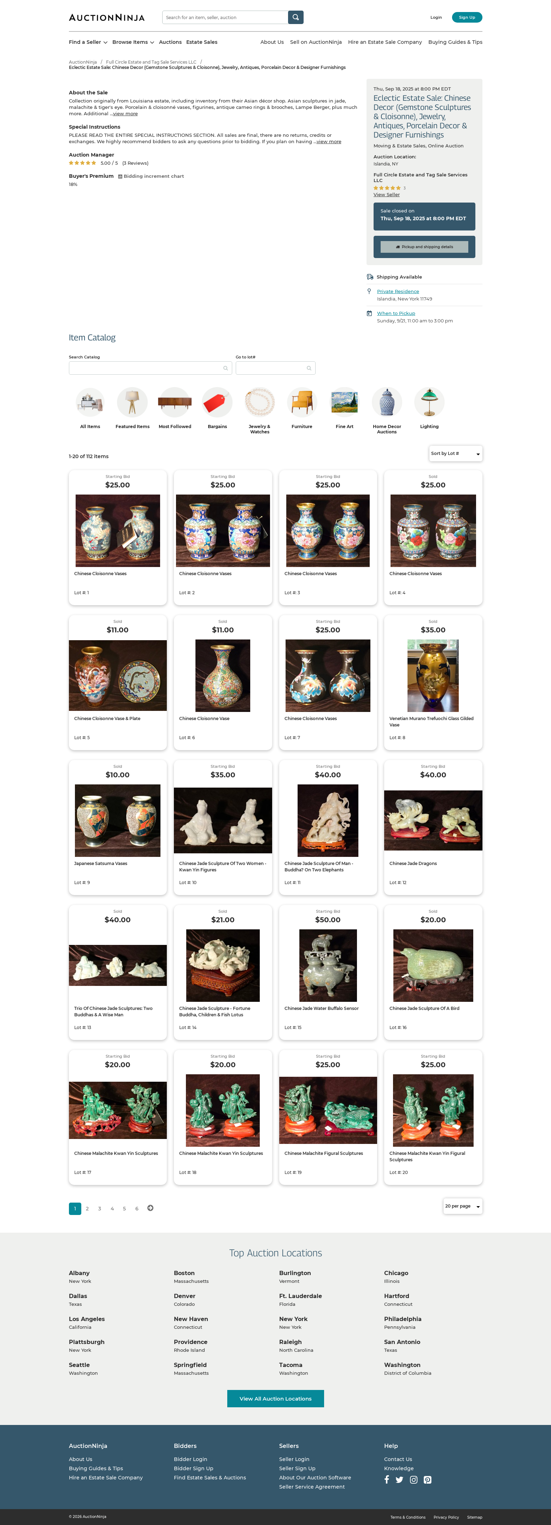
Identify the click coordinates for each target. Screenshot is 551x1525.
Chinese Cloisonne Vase (204, 718)
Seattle (79, 1365)
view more (125, 113)
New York (293, 1319)
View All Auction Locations (276, 1398)
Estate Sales (201, 42)
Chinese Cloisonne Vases (100, 573)
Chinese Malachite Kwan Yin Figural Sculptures (427, 1156)
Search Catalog (84, 357)
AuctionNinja (83, 62)
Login (436, 17)
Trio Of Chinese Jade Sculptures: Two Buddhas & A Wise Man (113, 1011)
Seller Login (294, 1459)
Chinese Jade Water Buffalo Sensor (322, 1008)
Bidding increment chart (151, 176)
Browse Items (133, 42)
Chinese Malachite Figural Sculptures (324, 1153)
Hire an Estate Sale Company (385, 42)
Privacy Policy (446, 1517)
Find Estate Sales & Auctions (210, 1477)
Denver (184, 1296)
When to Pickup (396, 313)
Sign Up (467, 17)
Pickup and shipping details (424, 247)
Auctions (170, 42)
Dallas (78, 1296)
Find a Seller (88, 42)
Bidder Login (190, 1459)
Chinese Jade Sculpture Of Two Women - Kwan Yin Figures (222, 866)
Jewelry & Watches (259, 429)
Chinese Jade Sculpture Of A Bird (424, 1008)
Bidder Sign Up (193, 1468)
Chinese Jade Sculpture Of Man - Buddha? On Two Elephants (319, 866)
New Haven (191, 1319)
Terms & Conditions (408, 1517)
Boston (184, 1273)
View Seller (387, 194)
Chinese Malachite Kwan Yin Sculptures (116, 1153)
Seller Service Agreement (312, 1487)
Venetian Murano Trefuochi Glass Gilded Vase (431, 722)
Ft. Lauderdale (300, 1296)
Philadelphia (403, 1319)
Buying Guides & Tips (455, 42)
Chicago (396, 1273)
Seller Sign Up (297, 1468)
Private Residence (398, 291)
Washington (402, 1365)
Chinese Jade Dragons (413, 863)
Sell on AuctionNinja (316, 42)
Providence (190, 1342)
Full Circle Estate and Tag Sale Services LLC (151, 62)
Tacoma (291, 1365)
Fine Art (344, 426)
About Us (272, 42)
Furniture (302, 426)
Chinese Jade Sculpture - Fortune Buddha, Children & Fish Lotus (214, 1011)
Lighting (429, 426)
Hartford (396, 1296)
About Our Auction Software (315, 1477)
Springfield (190, 1365)
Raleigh (290, 1342)
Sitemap (474, 1517)
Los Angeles (87, 1319)
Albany (79, 1273)
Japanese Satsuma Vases (100, 863)
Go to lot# (246, 357)
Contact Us (398, 1459)
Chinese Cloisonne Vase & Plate (107, 718)
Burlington (295, 1273)
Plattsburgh (87, 1342)
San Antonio (402, 1342)
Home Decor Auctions (387, 429)
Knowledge (399, 1468)
